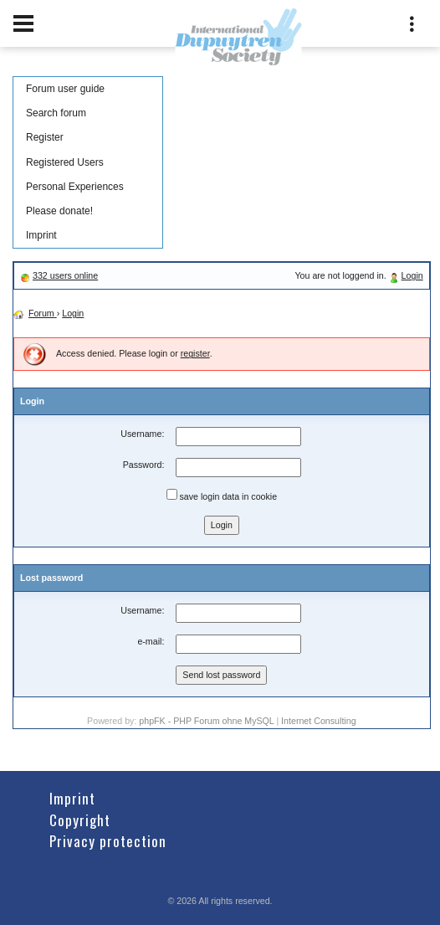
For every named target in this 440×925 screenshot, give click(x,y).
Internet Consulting (318, 721)
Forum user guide (65, 89)
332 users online (65, 275)
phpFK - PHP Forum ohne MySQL (207, 721)
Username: (142, 434)
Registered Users (65, 162)
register (195, 353)
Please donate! (59, 211)
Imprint (41, 235)
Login (412, 275)
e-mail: (150, 641)
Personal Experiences (75, 187)
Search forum (56, 113)
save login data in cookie (222, 495)
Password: (144, 465)
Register (45, 137)
